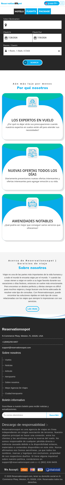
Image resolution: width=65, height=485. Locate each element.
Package (44, 11)
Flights (31, 11)
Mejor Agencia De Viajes (16, 388)
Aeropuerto (10, 376)
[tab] (31, 11)
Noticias (8, 365)
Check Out (37, 32)
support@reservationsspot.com (16, 347)
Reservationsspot (16, 329)
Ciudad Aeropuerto (13, 393)
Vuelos (8, 360)
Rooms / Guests (10, 45)
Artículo (8, 371)
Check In (7, 32)
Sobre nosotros (12, 382)
